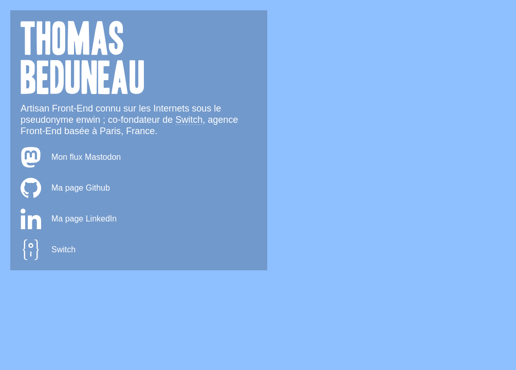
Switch (188, 120)
